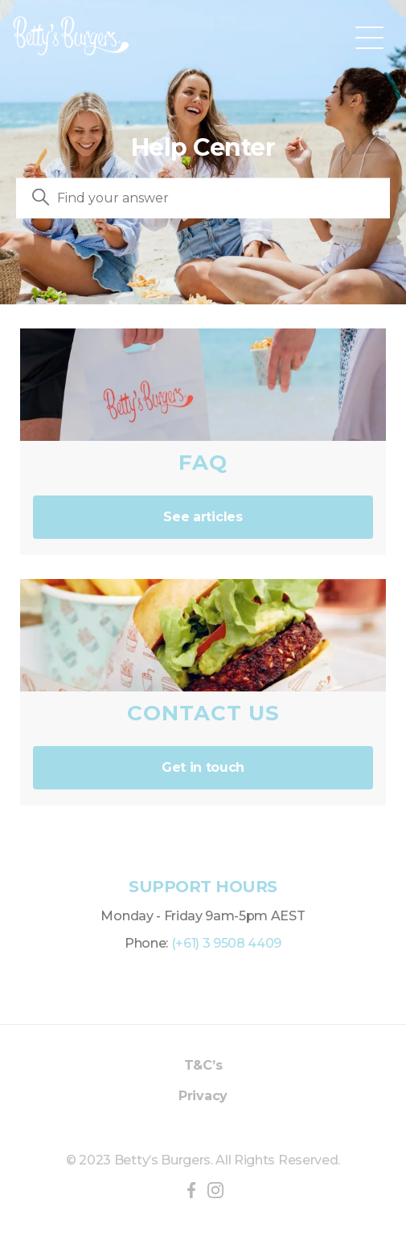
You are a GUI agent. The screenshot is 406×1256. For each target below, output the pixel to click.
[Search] (203, 198)
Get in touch (203, 767)
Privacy (203, 1095)
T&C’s (203, 1065)
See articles (202, 516)
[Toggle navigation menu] (369, 37)
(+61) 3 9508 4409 (226, 943)
